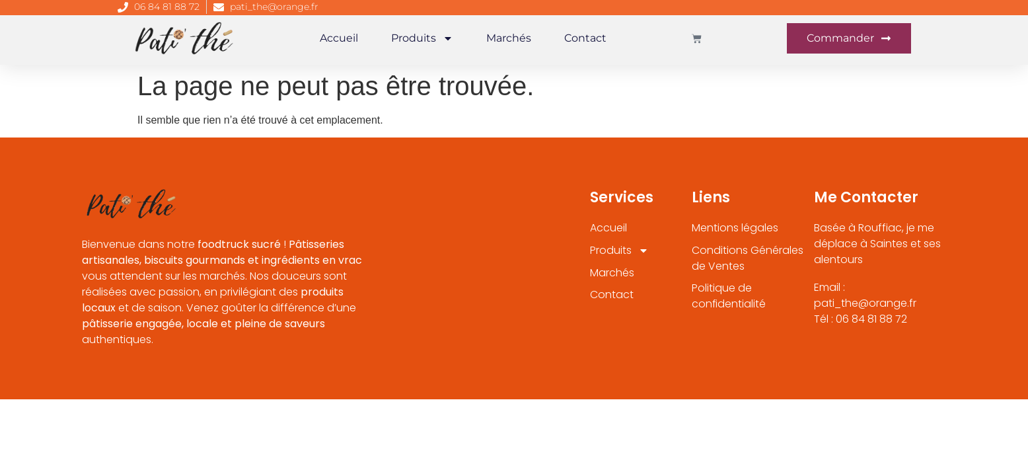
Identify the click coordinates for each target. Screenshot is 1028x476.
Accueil (339, 38)
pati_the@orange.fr (274, 7)
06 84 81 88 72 (167, 7)
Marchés (508, 38)
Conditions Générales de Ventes (747, 258)
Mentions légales (735, 227)
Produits (422, 38)
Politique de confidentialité (729, 296)
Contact (585, 38)
